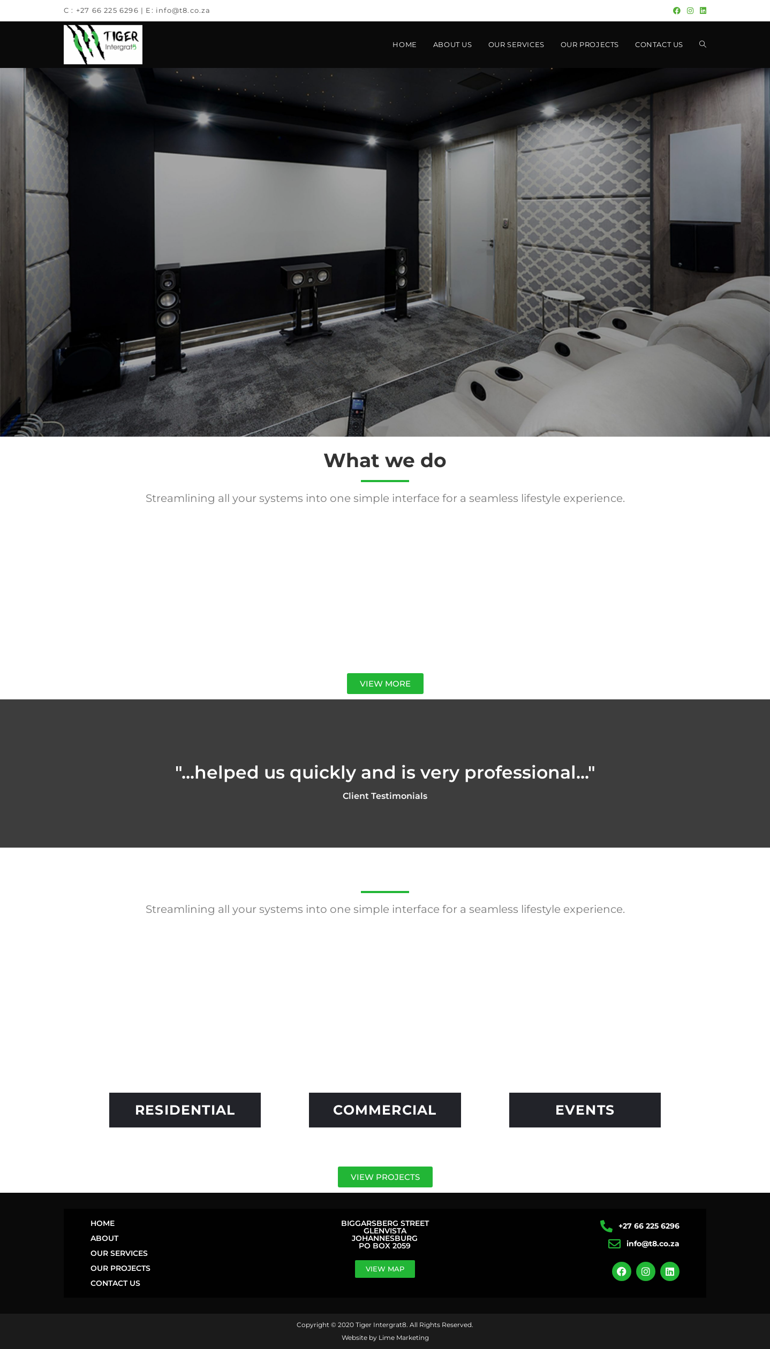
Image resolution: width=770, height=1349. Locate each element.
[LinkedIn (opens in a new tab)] (701, 10)
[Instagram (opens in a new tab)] (690, 10)
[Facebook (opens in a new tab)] (677, 10)
